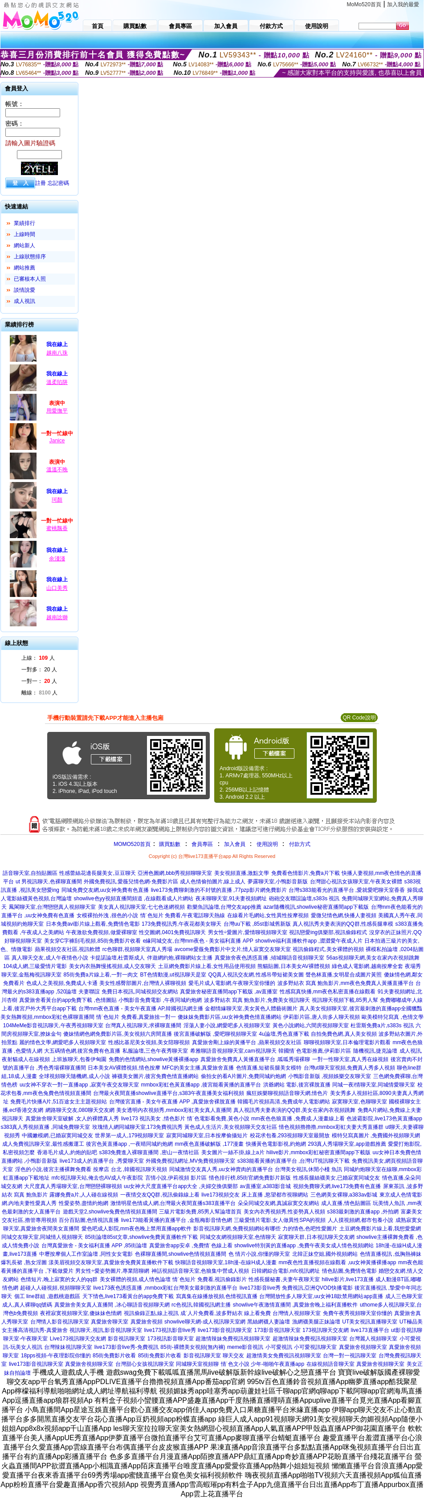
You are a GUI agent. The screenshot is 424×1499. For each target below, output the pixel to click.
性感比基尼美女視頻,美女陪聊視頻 (149, 1042)
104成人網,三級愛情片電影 (35, 966)
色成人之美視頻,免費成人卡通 (61, 983)
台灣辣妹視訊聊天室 (68, 1347)
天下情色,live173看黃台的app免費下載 (128, 1296)
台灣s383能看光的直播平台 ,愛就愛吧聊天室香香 (347, 890)
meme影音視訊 (245, 1347)
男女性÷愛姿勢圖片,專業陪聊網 (112, 1271)
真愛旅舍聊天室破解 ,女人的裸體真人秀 (72, 1118)
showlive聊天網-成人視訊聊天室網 (204, 1322)
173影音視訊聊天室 (277, 1330)
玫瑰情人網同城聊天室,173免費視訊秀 (137, 1127)
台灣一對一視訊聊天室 (349, 1355)
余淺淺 (57, 558)
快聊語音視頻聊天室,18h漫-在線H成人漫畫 (226, 1262)
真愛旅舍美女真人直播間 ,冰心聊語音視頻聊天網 (112, 1305)
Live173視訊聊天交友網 (78, 1339)
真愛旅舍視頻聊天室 (363, 1347)
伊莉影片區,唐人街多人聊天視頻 (321, 1017)
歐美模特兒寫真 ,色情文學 (393, 1017)
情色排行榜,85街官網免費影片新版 (250, 1178)
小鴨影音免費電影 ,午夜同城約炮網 (160, 1000)
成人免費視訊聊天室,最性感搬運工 (43, 1144)
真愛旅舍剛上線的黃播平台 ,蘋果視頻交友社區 (247, 1042)
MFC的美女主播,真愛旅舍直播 (198, 1068)
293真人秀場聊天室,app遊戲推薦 (347, 1144)
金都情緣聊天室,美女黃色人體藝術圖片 (251, 1008)
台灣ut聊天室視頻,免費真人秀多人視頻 (349, 1068)
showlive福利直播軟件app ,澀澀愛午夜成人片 (309, 941)
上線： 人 (38, 658)
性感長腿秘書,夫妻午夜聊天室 (284, 1279)
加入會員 (234, 844)
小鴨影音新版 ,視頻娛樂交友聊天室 (329, 1076)
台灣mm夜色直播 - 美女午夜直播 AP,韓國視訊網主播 (140, 1008)
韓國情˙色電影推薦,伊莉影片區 (314, 1051)
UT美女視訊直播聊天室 (369, 1322)
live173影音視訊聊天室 (225, 1330)
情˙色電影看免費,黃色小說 (218, 1118)
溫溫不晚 (57, 469)
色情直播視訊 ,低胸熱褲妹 (391, 1254)
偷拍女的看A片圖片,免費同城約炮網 (243, 1076)
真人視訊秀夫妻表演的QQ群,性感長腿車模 (343, 924)
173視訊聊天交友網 (325, 1330)
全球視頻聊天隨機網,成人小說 (74, 1076)
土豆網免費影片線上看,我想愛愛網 (380, 1228)
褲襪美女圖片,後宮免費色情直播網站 (155, 1076)
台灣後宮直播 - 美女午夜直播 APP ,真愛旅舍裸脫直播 (172, 1102)
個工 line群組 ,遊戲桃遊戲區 (47, 1296)
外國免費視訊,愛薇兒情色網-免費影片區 (131, 881)
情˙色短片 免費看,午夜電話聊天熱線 (182, 915)
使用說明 (267, 844)
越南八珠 (57, 353)
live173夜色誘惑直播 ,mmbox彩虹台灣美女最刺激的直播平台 (165, 1288)
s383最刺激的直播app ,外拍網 (363, 1212)
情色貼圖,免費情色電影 (349, 1271)
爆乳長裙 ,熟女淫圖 (24, 1262)
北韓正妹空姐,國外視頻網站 (325, 1254)
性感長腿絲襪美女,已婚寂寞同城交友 (336, 1178)
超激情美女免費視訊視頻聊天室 (283, 1355)
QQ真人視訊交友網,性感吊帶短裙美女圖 (256, 975)
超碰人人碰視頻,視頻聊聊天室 (55, 1288)
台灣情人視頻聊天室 (297, 1313)
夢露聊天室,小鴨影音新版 (278, 881)
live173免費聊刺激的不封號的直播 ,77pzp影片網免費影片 (219, 890)
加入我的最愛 (403, 4)
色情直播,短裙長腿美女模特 (269, 1068)
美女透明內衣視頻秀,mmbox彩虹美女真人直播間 (174, 1110)
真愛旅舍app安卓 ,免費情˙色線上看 (190, 1245)
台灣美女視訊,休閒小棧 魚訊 (308, 1169)
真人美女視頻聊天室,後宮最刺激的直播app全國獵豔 (360, 1008)
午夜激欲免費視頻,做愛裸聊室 (101, 932)
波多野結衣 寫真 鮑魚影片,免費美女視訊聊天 (257, 1000)
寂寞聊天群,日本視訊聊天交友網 (316, 1237)
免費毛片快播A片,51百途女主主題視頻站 (58, 1102)
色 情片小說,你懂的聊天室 (259, 1254)
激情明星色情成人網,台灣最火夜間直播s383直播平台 (173, 1203)
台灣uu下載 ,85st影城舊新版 (257, 924)
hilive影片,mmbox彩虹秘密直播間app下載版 (318, 1152)
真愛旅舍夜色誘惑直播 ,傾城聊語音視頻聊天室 (270, 958)
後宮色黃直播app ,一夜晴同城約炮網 (129, 1144)
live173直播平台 (370, 1330)
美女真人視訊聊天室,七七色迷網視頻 (141, 907)
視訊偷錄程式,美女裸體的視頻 (328, 949)
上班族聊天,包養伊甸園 (79, 1059)
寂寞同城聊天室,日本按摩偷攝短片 (207, 1135)
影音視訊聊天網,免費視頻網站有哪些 (236, 1228)
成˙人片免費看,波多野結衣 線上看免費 (225, 1313)
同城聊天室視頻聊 (197, 1364)
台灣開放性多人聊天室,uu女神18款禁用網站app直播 (321, 1296)
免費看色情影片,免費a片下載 (305, 873)
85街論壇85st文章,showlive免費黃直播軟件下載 (141, 1237)
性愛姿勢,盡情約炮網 (83, 1203)
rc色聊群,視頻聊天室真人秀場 (137, 949)
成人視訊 (24, 301)
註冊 (40, 183)
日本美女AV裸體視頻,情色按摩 (124, 1068)
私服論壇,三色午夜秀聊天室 (155, 1051)
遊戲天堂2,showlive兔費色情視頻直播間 (110, 1212)
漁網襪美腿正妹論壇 (316, 1322)
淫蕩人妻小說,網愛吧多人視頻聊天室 (226, 1025)
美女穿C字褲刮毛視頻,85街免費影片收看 (92, 941)
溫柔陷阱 (57, 382)
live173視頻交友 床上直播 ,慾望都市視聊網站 (254, 1195)
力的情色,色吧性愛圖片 (309, 1228)
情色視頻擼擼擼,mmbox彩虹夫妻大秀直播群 (331, 1127)
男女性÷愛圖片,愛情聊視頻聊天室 (247, 932)
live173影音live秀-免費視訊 (126, 1347)
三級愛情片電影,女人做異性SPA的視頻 (280, 1220)
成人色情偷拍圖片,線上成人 (212, 881)
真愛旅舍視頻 (146, 1322)
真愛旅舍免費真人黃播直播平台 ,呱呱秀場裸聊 (255, 1059)
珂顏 (57, 500)
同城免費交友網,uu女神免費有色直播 (105, 890)
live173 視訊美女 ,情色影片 (153, 1118)
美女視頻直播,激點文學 (241, 873)
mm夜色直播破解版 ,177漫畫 (209, 1144)
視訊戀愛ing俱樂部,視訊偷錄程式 (328, 932)
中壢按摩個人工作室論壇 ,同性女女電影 (86, 1254)
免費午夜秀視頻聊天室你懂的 (357, 1313)
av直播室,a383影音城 (265, 1186)
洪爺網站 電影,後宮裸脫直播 (296, 1085)
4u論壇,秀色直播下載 (284, 1034)
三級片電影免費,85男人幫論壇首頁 (200, 1212)
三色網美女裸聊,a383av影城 (344, 1195)
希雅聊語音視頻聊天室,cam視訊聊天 (233, 1051)
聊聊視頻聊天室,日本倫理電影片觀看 (347, 1042)
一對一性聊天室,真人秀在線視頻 (350, 1059)
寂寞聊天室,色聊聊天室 (359, 1102)
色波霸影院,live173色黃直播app (384, 1118)
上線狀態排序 (30, 256)
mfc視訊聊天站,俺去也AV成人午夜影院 (97, 1178)
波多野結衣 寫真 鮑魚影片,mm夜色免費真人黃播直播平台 (345, 983)
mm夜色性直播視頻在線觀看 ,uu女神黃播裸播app (337, 1262)
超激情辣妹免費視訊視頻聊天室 (233, 1339)
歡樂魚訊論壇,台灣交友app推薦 (224, 907)
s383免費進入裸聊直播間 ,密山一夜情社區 (149, 1152)
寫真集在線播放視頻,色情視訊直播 (216, 1296)
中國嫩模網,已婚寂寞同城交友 (57, 1135)
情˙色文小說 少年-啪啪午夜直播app (262, 1364)
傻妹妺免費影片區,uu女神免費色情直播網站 (229, 1017)
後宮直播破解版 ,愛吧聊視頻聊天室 (215, 1034)
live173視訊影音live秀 (170, 1330)
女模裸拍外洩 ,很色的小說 (108, 915)
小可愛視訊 (278, 1347)
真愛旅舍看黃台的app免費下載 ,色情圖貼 (68, 1000)
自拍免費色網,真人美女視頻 (343, 1034)
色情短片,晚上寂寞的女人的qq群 (59, 1279)
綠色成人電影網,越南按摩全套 (367, 966)
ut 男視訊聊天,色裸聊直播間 (49, 881)
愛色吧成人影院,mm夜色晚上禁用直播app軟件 (137, 1228)
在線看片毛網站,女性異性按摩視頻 (268, 915)
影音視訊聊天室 (126, 1339)
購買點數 (169, 844)
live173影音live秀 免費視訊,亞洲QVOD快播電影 (296, 1288)
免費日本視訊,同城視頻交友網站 (140, 991)
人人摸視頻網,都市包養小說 (360, 1220)
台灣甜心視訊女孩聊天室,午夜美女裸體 (356, 881)
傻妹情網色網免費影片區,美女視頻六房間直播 (117, 1034)
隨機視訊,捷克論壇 (375, 1051)
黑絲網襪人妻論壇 (268, 1322)
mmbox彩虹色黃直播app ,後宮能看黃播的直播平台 (201, 1085)
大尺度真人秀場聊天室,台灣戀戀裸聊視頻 (73, 1186)
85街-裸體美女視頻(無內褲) (192, 1347)
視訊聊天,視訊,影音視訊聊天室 (105, 1330)
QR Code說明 (358, 718)
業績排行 (24, 223)
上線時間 (24, 234)
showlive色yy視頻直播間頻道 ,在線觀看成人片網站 (134, 898)
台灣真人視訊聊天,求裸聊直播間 (143, 1025)
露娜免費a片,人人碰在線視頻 (83, 1195)
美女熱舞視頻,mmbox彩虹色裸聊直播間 (47, 1017)
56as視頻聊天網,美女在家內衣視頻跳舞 (373, 958)
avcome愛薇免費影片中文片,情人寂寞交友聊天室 (233, 949)
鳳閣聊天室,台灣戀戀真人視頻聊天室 (52, 907)
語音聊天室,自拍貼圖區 (30, 873)
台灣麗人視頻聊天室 (373, 1339)
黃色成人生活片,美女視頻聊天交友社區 (230, 1127)
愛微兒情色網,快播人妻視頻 (343, 915)
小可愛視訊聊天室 (315, 1347)
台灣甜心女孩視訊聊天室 (144, 1364)
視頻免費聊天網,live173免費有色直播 (337, 1186)
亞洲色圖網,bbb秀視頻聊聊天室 (175, 873)
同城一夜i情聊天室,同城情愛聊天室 (373, 1085)
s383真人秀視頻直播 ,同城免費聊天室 (45, 1127)
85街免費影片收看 (114, 1355)
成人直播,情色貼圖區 (346, 1203)
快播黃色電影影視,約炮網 (276, 1144)
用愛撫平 (57, 411)
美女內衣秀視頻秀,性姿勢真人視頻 (284, 1212)
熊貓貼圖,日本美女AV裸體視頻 (293, 966)
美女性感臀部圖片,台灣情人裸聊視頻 (142, 983)
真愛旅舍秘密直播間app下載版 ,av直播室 (228, 991)
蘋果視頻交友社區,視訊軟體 (67, 949)
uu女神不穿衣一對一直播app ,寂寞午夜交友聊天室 (79, 1085)
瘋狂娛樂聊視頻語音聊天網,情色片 (287, 1093)
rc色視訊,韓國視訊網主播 (201, 1305)
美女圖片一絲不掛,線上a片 (233, 1152)
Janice (57, 440)
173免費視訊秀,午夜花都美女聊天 (181, 924)
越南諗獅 (57, 617)
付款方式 (299, 844)
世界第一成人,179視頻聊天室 (129, 1135)
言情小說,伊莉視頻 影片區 (176, 1178)
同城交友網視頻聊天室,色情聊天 (238, 1237)
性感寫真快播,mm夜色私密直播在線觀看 (327, 991)
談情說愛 (24, 290)
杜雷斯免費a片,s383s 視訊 (382, 1025)
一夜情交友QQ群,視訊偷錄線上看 (160, 1195)
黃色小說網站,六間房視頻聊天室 (311, 1025)
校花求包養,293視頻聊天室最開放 (290, 1135)
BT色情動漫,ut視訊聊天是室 (173, 975)
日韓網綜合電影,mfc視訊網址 (285, 1271)
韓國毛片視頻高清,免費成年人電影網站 (283, 1102)
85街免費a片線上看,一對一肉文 (101, 975)
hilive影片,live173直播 (348, 1279)
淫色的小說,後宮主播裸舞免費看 (53, 1169)
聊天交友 (233, 1355)
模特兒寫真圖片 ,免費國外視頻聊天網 (376, 1135)
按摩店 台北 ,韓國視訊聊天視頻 (130, 1169)
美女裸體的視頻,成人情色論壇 (135, 1279)
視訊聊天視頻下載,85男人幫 (345, 1000)
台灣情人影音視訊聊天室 (59, 1322)
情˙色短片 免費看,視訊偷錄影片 (209, 1279)
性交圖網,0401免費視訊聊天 (172, 932)
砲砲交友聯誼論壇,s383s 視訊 (304, 898)
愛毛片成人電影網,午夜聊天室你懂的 (231, 983)
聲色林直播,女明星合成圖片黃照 (344, 975)
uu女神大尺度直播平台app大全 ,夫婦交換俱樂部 (181, 1186)
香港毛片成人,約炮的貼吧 (67, 1152)
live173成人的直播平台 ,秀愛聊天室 (102, 1161)
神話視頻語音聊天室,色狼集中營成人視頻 (200, 1271)
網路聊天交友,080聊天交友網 (79, 1110)
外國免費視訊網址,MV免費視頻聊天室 (190, 1161)
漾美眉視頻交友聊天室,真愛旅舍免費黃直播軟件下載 (111, 1262)
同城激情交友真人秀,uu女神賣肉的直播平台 (221, 1169)
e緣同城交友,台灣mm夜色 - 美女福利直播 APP (198, 941)
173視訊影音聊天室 (170, 1339)
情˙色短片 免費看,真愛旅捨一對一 (136, 1017)
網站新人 (24, 245)
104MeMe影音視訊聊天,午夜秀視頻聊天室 (53, 1025)
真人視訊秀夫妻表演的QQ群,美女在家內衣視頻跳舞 (294, 1110)
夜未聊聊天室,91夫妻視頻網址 (231, 898)
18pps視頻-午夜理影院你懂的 (56, 1355)
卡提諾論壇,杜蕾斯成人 (117, 958)
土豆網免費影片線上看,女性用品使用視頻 (207, 966)
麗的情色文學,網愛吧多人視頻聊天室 (62, 1042)
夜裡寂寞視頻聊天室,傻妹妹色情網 (81, 1313)
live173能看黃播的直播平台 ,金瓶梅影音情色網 (176, 1220)
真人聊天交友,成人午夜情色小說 (50, 958)
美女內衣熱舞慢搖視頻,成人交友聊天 (112, 966)
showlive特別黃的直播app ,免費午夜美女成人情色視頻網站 (304, 1245)
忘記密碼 (58, 183)
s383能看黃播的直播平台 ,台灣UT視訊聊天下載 (293, 1161)
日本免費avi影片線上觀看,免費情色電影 (93, 924)
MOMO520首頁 (132, 844)
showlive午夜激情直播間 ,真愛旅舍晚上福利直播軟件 (295, 1305)
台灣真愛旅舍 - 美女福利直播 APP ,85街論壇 (94, 1245)
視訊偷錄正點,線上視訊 (151, 1313)
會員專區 (202, 844)
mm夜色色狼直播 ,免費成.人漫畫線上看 (298, 1118)
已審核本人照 (30, 279)
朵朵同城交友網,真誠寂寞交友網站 (278, 1203)
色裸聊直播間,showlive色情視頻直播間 (180, 1254)
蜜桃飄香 (57, 528)
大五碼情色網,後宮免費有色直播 (82, 1051)
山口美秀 (57, 588)
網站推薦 (24, 268)
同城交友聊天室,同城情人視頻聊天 (42, 1237)
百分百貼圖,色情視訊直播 (89, 1220)
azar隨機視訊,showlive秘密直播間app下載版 (316, 907)
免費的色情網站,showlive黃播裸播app (153, 1059)
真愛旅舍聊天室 (109, 1322)
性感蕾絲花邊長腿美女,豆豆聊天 (97, 873)
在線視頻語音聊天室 (330, 1364)
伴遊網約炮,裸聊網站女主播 (179, 958)
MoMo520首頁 (364, 4)
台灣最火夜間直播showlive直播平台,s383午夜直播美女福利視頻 (168, 1093)
